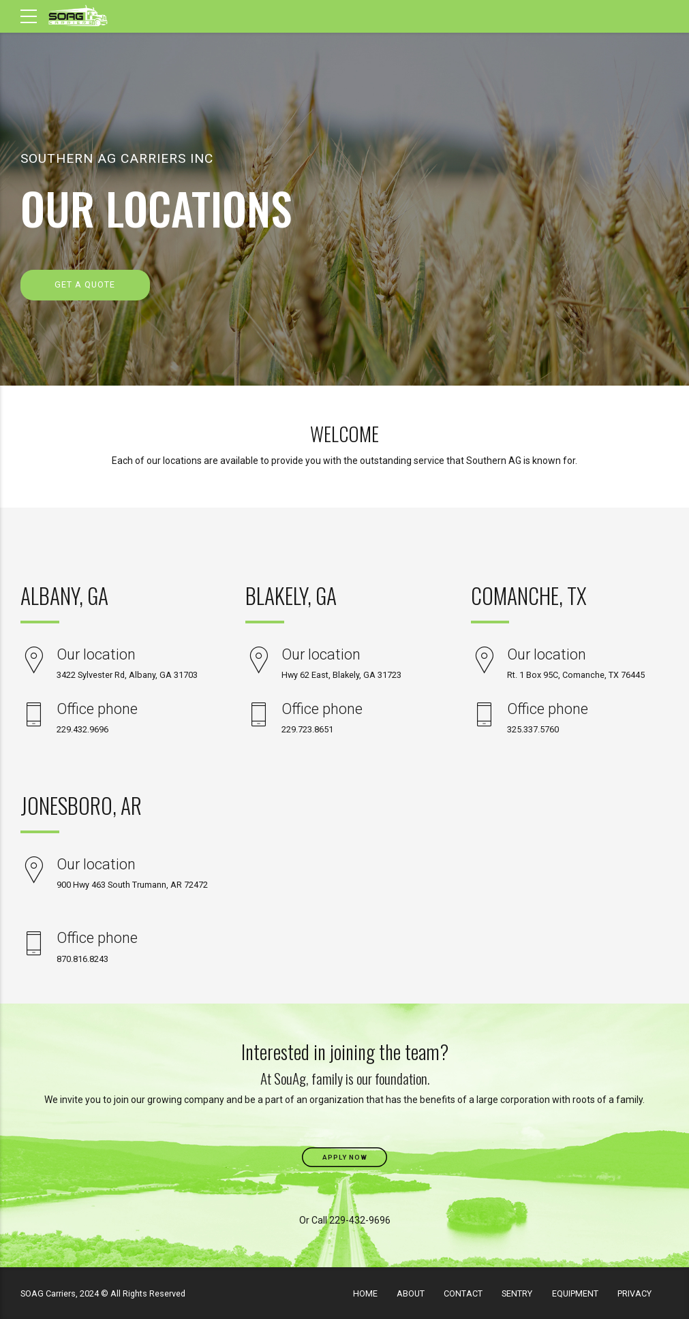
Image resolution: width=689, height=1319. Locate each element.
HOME (365, 1293)
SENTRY (517, 1293)
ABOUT (411, 1293)
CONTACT (463, 1293)
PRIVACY (634, 1293)
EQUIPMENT (575, 1293)
